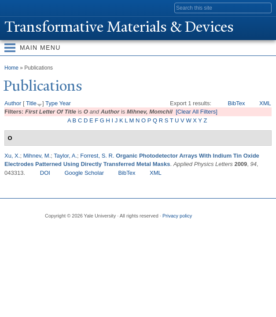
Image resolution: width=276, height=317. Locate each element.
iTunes (102, 230)
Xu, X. (12, 155)
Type (51, 103)
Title (31, 103)
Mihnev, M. (37, 155)
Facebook (50, 230)
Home (11, 68)
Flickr (85, 230)
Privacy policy (177, 215)
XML (265, 103)
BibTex (236, 103)
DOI (45, 173)
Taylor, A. (65, 155)
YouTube (119, 230)
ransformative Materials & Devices (119, 27)
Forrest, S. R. (97, 155)
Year (65, 103)
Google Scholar (84, 173)
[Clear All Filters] (196, 111)
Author (12, 103)
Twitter (68, 230)
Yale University (14, 7)
